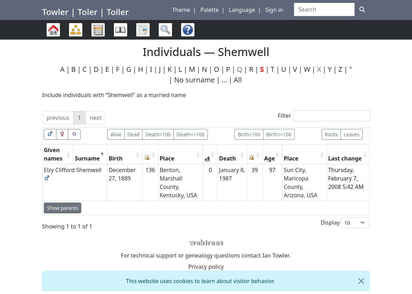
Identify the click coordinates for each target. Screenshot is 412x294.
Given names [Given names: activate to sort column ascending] (53, 154)
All (238, 79)
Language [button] (242, 10)
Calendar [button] (121, 30)
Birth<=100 (278, 134)
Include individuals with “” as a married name (114, 95)
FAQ (186, 39)
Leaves (351, 134)
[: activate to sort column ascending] (150, 154)
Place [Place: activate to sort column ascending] (167, 158)
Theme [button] (181, 10)
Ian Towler (276, 255)
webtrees (206, 242)
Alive (115, 134)
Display (345, 222)
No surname (194, 79)
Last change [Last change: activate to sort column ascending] (345, 158)
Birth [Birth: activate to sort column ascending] (116, 158)
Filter (324, 115)
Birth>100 (249, 134)
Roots (331, 134)
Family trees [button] (53, 30)
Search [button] (165, 30)
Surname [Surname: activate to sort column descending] (87, 158)
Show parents (62, 208)
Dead (134, 134)
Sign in (274, 10)
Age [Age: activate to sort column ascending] (269, 158)
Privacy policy (206, 267)
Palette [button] (209, 10)
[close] (361, 281)
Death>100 (158, 134)
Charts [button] (76, 30)
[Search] (362, 9)
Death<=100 (191, 134)
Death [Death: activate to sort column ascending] (227, 158)
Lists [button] (98, 30)
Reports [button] (143, 30)
